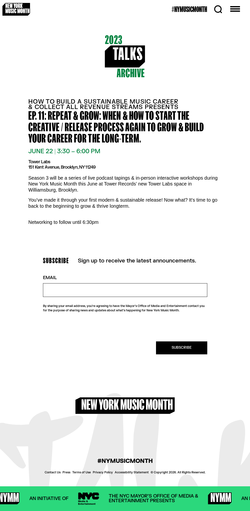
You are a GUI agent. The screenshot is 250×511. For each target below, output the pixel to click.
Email (50, 278)
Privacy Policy (103, 472)
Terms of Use (81, 472)
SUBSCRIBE (182, 348)
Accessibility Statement (132, 472)
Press (66, 472)
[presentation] (170, 327)
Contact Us (53, 472)
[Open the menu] (235, 9)
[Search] (218, 9)
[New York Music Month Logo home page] (16, 9)
